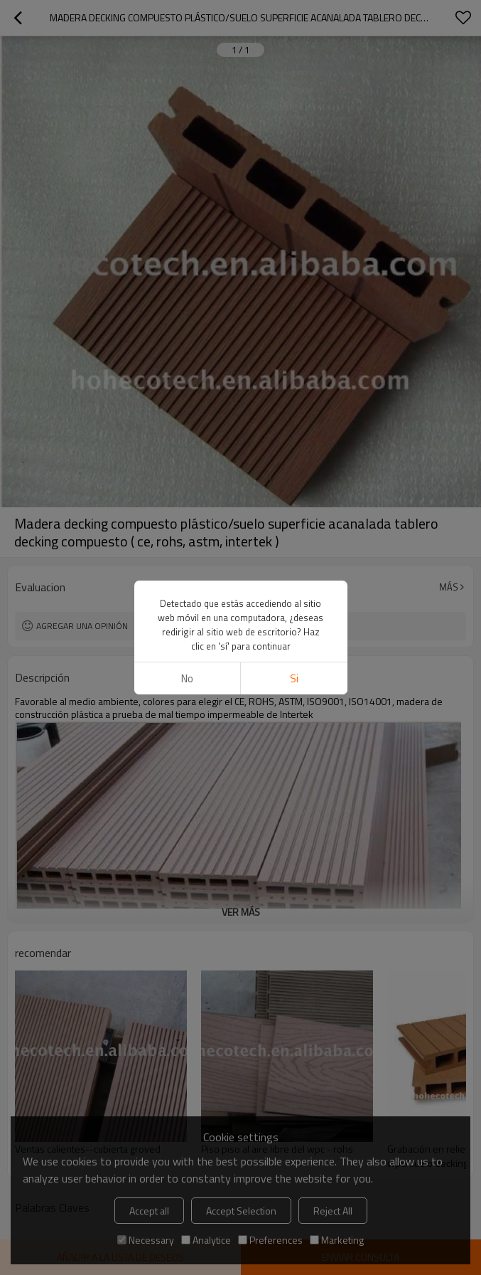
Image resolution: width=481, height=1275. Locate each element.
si (294, 678)
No (187, 678)
